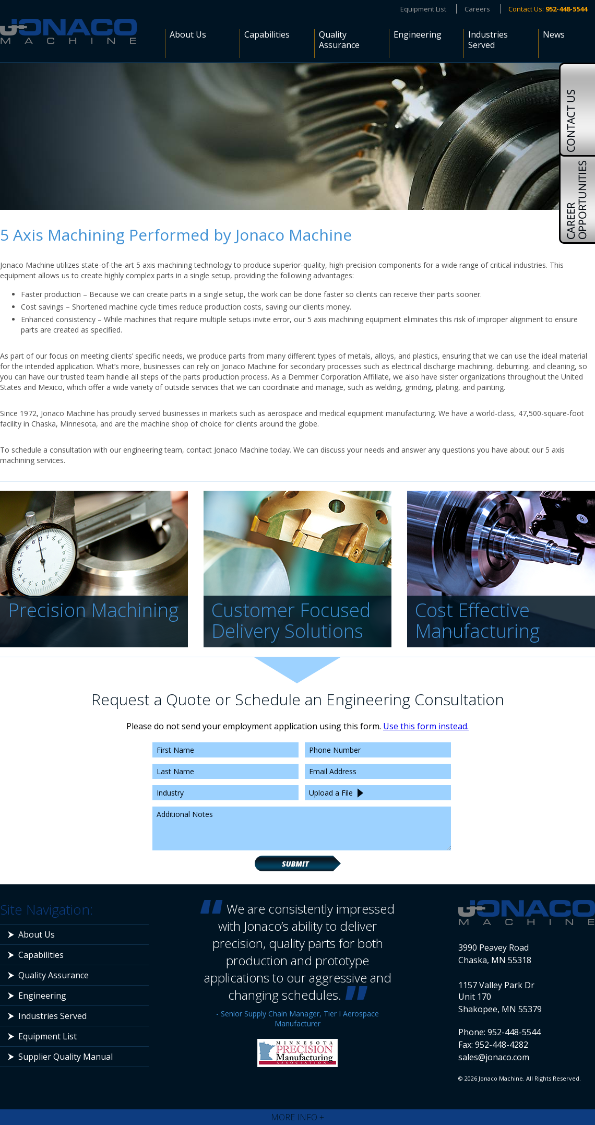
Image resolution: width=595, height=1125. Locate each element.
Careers (477, 9)
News (554, 34)
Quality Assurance (339, 40)
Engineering (418, 34)
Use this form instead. (426, 726)
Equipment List (423, 9)
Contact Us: (547, 9)
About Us (188, 34)
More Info (297, 1117)
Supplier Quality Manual (65, 1056)
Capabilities (267, 34)
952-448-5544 (514, 1032)
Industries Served (488, 40)
